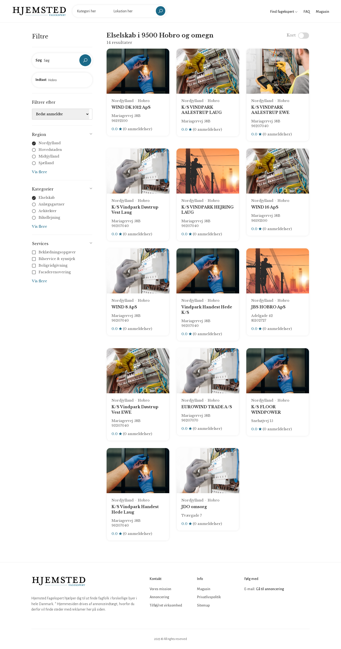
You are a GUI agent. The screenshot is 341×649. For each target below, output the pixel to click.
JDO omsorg (194, 506)
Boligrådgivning (50, 265)
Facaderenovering (52, 272)
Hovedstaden (50, 150)
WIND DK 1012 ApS (131, 107)
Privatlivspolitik (209, 597)
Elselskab (47, 197)
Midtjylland (49, 156)
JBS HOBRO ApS (268, 307)
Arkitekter (48, 211)
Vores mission (160, 589)
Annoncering (159, 597)
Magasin (322, 12)
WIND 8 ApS (124, 307)
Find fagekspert (284, 12)
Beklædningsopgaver (54, 252)
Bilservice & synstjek (54, 259)
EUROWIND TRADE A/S (206, 406)
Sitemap (203, 605)
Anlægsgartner (52, 204)
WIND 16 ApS (264, 207)
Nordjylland (50, 143)
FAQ (307, 12)
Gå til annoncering (270, 589)
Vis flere (39, 172)
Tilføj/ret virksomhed (166, 605)
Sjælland (46, 163)
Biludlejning (49, 217)
